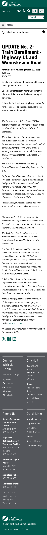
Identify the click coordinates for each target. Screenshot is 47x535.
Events (30, 437)
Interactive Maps (35, 445)
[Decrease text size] (41, 11)
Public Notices (33, 432)
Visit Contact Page (11, 374)
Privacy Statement (10, 529)
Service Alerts (33, 441)
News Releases (34, 419)
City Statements (34, 423)
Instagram (10, 391)
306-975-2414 (9, 469)
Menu (10, 25)
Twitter (8, 380)
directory (13, 503)
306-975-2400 (9, 454)
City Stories (32, 428)
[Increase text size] (35, 11)
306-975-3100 (9, 487)
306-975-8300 (9, 478)
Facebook (10, 384)
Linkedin (9, 395)
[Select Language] (36, 17)
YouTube (9, 387)
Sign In (5, 11)
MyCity (25, 529)
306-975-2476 (9, 432)
